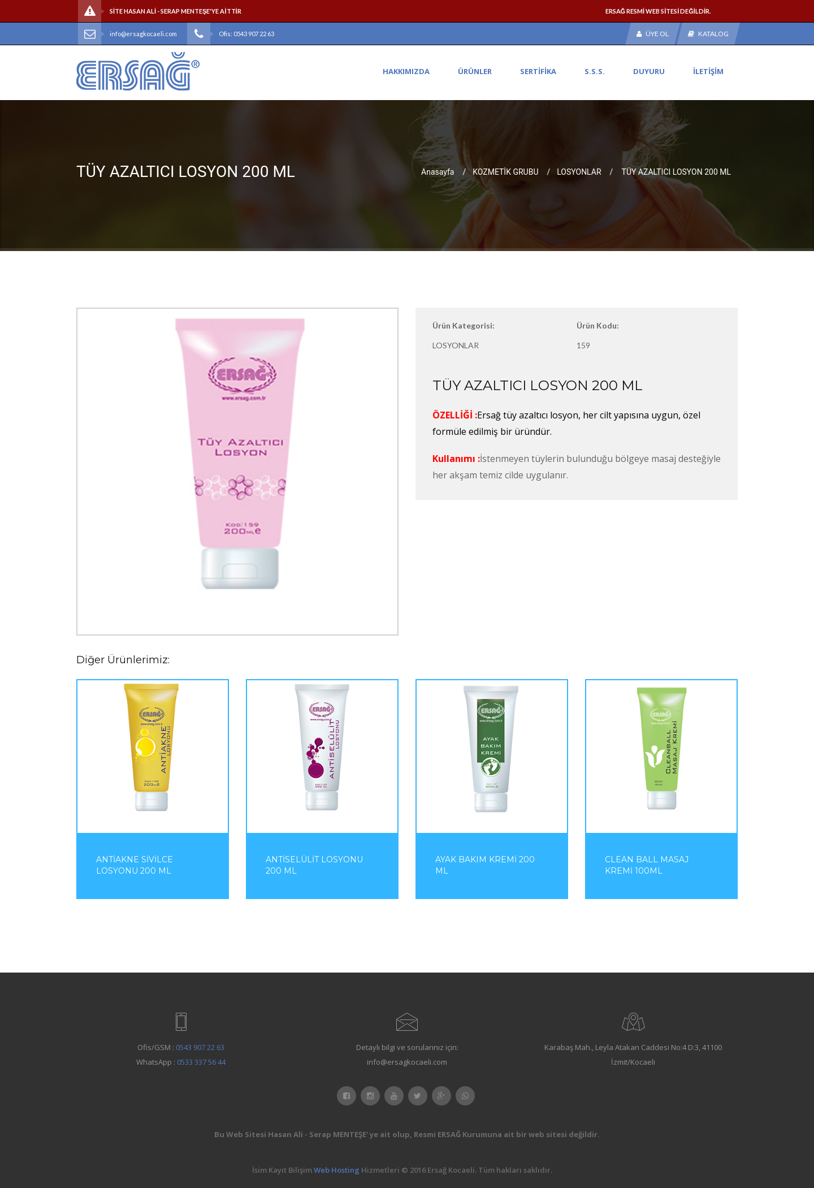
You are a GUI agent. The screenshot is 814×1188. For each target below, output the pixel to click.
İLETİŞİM (708, 71)
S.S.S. (594, 71)
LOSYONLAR (579, 171)
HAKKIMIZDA (406, 71)
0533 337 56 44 (201, 1062)
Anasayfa (437, 171)
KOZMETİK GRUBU (505, 171)
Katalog (708, 33)
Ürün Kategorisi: (463, 325)
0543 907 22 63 (200, 1047)
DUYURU (649, 71)
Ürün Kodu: (598, 325)
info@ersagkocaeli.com (143, 33)
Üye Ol (653, 33)
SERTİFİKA (538, 71)
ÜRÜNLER (475, 71)
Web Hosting (337, 1170)
